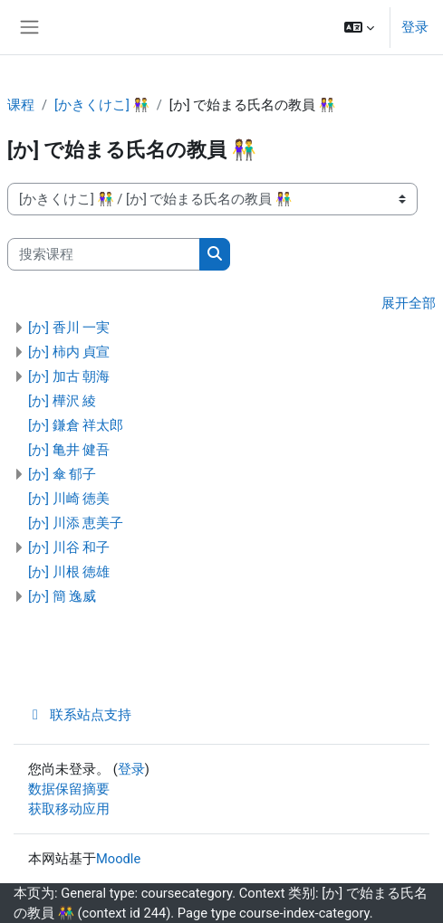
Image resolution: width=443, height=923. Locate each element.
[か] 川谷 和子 (69, 547)
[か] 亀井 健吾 (69, 450)
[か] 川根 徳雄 (69, 572)
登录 (415, 27)
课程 (20, 105)
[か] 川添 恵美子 (75, 523)
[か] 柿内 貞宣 (69, 352)
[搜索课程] (103, 254)
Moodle (118, 859)
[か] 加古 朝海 (69, 376)
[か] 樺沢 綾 (62, 401)
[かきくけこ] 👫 (101, 105)
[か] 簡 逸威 (62, 596)
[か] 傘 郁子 (62, 474)
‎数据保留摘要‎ (69, 789)
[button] (359, 27)
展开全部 (408, 303)
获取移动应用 (69, 809)
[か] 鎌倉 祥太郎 (75, 425)
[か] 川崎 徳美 (69, 498)
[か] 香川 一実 (69, 327)
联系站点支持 (79, 715)
